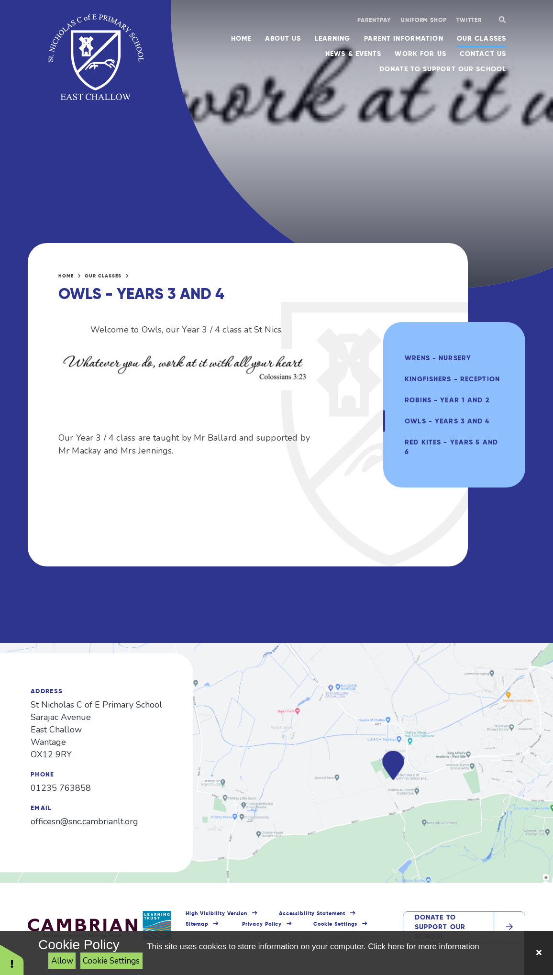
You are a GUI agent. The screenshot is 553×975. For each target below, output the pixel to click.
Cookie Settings (111, 960)
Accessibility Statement (312, 913)
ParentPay (374, 19)
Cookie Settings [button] (335, 923)
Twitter (469, 19)
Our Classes (103, 276)
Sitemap (197, 923)
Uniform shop (424, 19)
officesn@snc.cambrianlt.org (84, 821)
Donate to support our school (440, 927)
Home (66, 276)
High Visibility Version (216, 913)
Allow (62, 960)
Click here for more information (423, 946)
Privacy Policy (262, 923)
